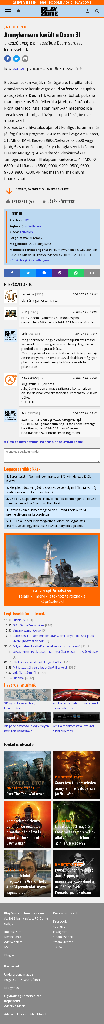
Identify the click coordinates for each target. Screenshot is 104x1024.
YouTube (59, 926)
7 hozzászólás (68, 69)
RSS (7, 947)
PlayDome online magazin (24, 913)
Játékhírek (15, 27)
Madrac (18, 69)
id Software (33, 226)
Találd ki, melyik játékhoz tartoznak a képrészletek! (52, 596)
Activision (26, 232)
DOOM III (16, 213)
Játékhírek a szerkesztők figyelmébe (37, 662)
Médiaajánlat (13, 937)
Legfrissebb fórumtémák (24, 613)
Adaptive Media (15, 1006)
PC (27, 220)
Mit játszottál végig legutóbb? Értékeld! (40, 667)
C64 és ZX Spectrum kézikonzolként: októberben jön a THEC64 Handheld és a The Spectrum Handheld (51, 501)
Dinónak (18, 678)
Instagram (60, 932)
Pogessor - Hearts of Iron (22, 980)
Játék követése (58, 201)
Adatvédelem (13, 942)
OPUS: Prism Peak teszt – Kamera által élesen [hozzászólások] (56, 652)
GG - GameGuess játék (28, 625)
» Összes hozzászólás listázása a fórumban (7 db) (43, 442)
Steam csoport (63, 937)
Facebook (60, 921)
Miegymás (11, 988)
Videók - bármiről (24, 673)
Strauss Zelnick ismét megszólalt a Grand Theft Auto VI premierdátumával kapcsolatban (46, 512)
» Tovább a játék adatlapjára (29, 260)
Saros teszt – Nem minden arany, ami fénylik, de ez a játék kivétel (48, 478)
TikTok (57, 947)
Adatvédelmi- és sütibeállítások (25, 1014)
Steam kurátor (63, 942)
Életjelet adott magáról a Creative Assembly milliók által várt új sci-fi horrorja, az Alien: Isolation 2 (51, 490)
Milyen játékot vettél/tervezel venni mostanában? (47, 646)
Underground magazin (19, 974)
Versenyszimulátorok (27, 630)
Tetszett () (20, 201)
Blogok (9, 955)
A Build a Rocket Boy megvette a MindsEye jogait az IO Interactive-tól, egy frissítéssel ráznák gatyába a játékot (46, 523)
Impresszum (12, 932)
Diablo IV (19, 620)
